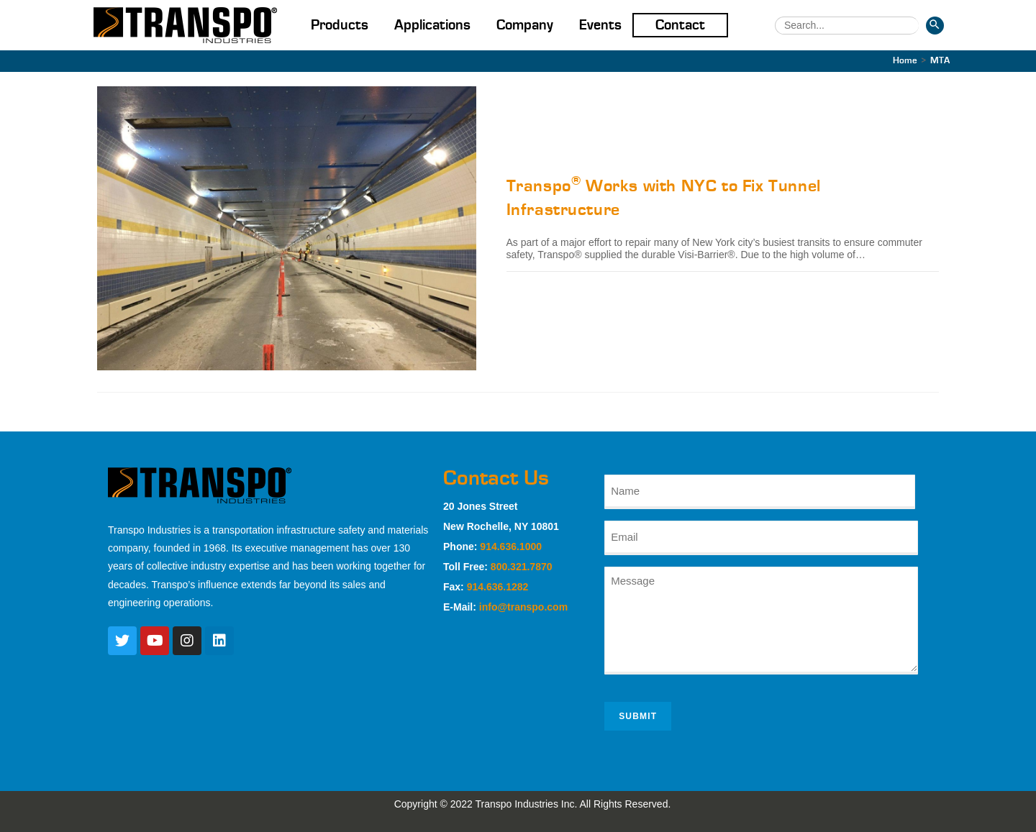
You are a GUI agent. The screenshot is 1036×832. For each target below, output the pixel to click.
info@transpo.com (523, 607)
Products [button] (339, 25)
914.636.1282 (498, 587)
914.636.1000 (511, 546)
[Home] (905, 60)
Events (600, 25)
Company (524, 25)
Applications (432, 25)
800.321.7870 (522, 566)
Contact (680, 25)
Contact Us (496, 478)
